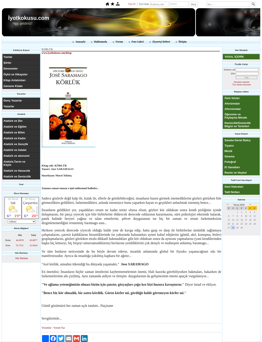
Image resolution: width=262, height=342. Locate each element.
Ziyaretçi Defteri (161, 41)
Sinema (229, 156)
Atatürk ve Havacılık (16, 170)
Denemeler (10, 68)
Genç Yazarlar (12, 100)
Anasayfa (80, 41)
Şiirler (7, 62)
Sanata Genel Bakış (238, 140)
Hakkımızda (100, 41)
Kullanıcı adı (229, 69)
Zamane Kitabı (13, 86)
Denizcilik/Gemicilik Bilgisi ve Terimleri (238, 124)
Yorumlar (46, 327)
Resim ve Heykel (236, 172)
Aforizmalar (232, 103)
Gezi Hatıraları (234, 186)
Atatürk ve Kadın (14, 138)
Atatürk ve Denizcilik (17, 176)
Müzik (228, 151)
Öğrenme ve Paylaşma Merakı (236, 116)
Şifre (233, 73)
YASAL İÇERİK (234, 56)
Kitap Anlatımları (14, 80)
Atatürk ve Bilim (14, 132)
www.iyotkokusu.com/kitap (57, 52)
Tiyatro (229, 145)
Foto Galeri (138, 41)
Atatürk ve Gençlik (15, 144)
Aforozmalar (233, 109)
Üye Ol (131, 4)
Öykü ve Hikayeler (15, 74)
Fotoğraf (230, 161)
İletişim (183, 41)
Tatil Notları (232, 192)
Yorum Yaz (59, 327)
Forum (119, 41)
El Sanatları (232, 167)
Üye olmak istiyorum (241, 84)
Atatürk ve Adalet (14, 150)
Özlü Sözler (232, 98)
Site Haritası (21, 258)
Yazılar (7, 57)
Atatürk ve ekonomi (16, 155)
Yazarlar (8, 106)
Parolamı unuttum (242, 82)
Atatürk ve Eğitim (15, 126)
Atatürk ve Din (12, 120)
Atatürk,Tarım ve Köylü (14, 163)
